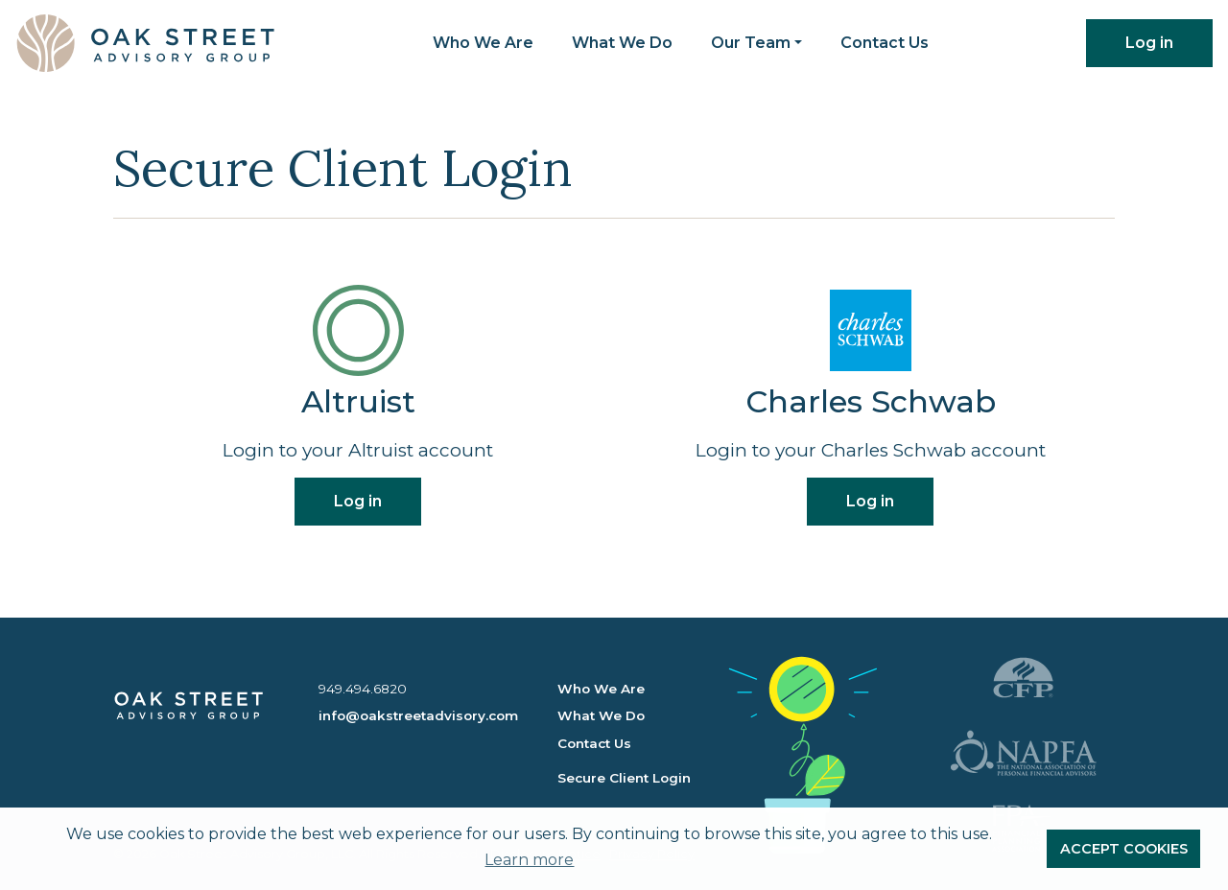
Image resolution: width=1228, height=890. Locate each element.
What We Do (622, 43)
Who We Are (483, 43)
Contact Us (884, 43)
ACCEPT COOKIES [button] (1124, 848)
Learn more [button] (529, 860)
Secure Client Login (624, 777)
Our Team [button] (751, 43)
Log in (1149, 43)
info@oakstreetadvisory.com (418, 715)
